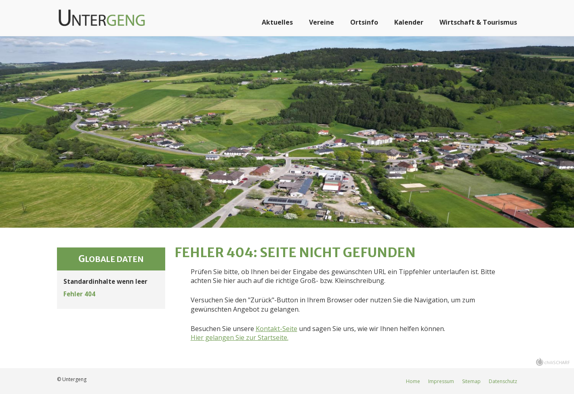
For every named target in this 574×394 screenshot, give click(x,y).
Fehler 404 (79, 294)
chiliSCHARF (557, 362)
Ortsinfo (364, 22)
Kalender (408, 22)
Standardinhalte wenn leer (105, 281)
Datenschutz (503, 381)
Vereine (321, 22)
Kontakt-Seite (276, 328)
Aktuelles (277, 22)
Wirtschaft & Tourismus (478, 22)
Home (413, 381)
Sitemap (471, 381)
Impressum (441, 381)
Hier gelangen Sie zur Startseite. (239, 337)
